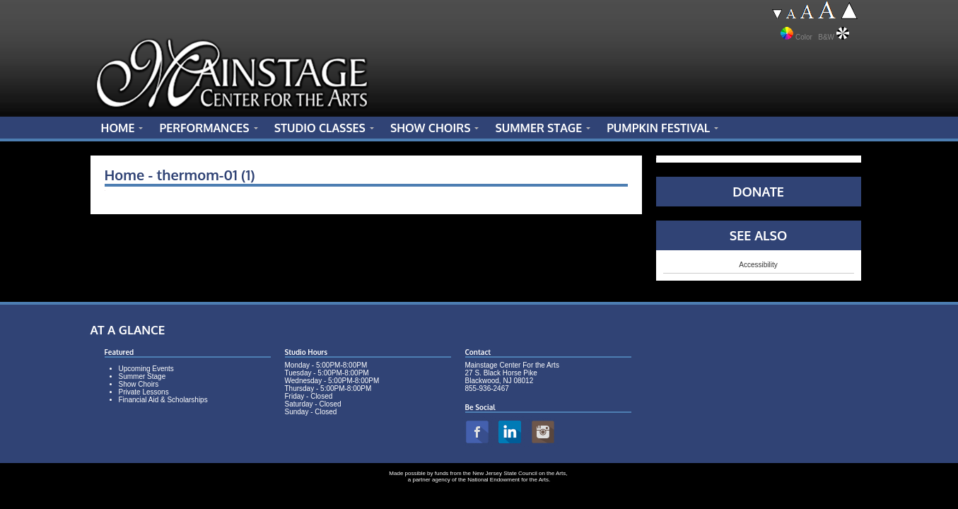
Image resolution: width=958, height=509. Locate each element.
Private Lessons (144, 392)
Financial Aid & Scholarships (163, 400)
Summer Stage (142, 376)
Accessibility (758, 265)
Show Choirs (139, 384)
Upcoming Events (146, 369)
